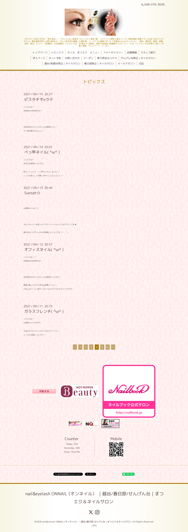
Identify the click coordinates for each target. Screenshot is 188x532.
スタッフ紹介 (148, 52)
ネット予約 (55, 58)
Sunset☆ (32, 192)
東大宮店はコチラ (107, 58)
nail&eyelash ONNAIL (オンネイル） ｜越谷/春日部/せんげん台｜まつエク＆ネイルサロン (94, 498)
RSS (95, 525)
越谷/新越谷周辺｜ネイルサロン (62, 63)
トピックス (57, 52)
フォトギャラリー (113, 52)
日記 (141, 63)
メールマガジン (126, 63)
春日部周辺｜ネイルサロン (99, 63)
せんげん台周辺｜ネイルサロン (138, 58)
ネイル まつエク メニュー (83, 52)
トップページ (39, 52)
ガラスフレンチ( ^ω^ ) (44, 311)
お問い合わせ (72, 58)
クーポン (88, 58)
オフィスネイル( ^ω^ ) (44, 249)
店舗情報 (132, 52)
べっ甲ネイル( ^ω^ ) (42, 152)
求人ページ (39, 58)
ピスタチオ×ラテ (38, 99)
